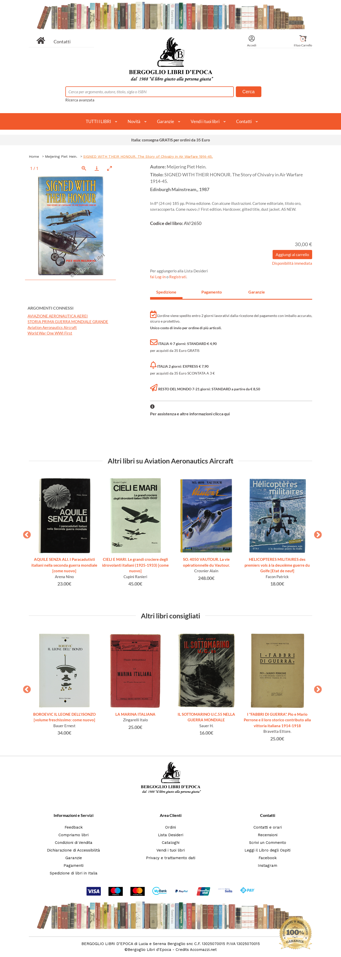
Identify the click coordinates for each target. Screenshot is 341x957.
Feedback (74, 827)
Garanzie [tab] (256, 291)
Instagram (267, 865)
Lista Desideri (170, 835)
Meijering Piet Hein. (61, 156)
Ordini (170, 827)
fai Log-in (158, 276)
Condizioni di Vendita (73, 842)
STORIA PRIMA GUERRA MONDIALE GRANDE (68, 321)
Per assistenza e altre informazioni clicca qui (190, 413)
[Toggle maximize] (109, 168)
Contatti (62, 41)
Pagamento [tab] (211, 291)
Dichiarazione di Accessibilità (73, 850)
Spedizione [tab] (166, 291)
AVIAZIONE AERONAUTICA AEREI (58, 316)
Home (34, 156)
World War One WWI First (50, 333)
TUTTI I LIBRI (98, 121)
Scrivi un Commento (267, 842)
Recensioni (267, 835)
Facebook (268, 858)
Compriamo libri (73, 835)
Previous (25, 533)
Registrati (177, 276)
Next (316, 533)
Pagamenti (73, 865)
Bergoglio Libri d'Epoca (149, 949)
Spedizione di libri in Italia (74, 873)
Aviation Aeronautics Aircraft (52, 327)
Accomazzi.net (203, 949)
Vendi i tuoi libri (205, 121)
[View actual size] (84, 168)
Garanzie (165, 121)
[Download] (96, 168)
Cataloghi (170, 842)
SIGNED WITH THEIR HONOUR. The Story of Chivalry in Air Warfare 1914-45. (148, 156)
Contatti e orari (267, 827)
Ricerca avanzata (79, 100)
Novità (134, 121)
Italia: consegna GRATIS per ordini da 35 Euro (170, 140)
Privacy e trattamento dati (170, 858)
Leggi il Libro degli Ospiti (267, 850)
